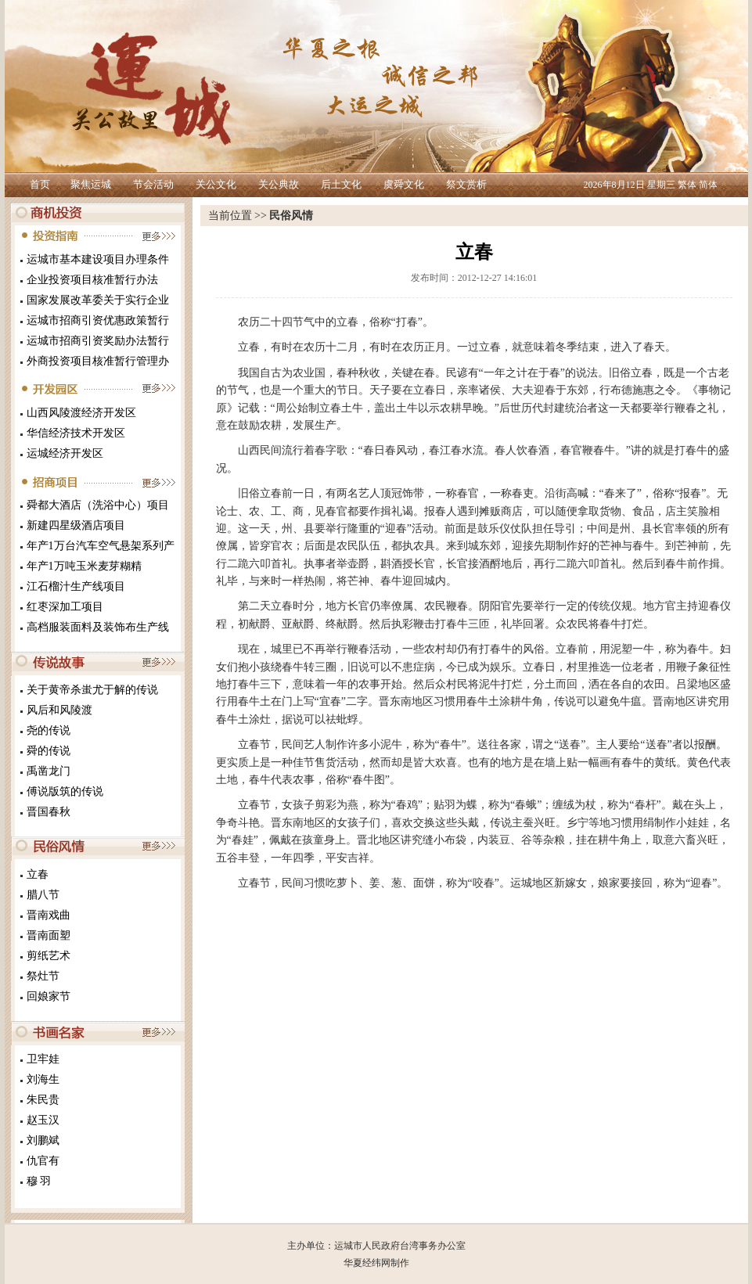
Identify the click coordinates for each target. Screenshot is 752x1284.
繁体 (687, 184)
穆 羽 (39, 1181)
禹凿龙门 (48, 771)
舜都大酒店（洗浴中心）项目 (98, 505)
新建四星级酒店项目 (76, 525)
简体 (708, 184)
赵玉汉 (43, 1120)
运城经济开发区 (65, 453)
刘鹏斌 (43, 1140)
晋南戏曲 (48, 915)
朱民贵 (43, 1100)
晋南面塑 (48, 935)
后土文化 (341, 184)
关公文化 (216, 184)
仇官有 (43, 1161)
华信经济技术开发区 (76, 433)
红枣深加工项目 (65, 607)
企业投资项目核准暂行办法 (92, 280)
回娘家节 (48, 996)
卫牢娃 (43, 1059)
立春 (38, 874)
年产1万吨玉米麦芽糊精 (84, 566)
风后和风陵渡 (59, 710)
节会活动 (153, 184)
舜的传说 (48, 751)
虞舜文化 (403, 184)
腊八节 (43, 895)
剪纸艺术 (48, 956)
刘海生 (43, 1079)
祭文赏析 (466, 184)
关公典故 (278, 184)
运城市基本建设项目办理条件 (98, 259)
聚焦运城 (90, 184)
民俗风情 (291, 215)
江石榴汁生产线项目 (76, 586)
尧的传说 (48, 730)
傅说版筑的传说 (65, 791)
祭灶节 (43, 976)
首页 (40, 184)
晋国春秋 (48, 812)
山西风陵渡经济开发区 (81, 413)
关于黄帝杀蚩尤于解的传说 (92, 690)
